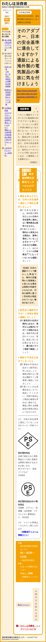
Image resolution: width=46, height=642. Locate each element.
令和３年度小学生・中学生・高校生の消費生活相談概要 (8, 76)
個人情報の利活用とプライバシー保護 (8, 45)
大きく (7, 23)
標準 (7, 20)
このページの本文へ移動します (23, 0)
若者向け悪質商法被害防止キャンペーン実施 (8, 97)
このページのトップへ (36, 605)
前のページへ (24, 605)
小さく (7, 16)
